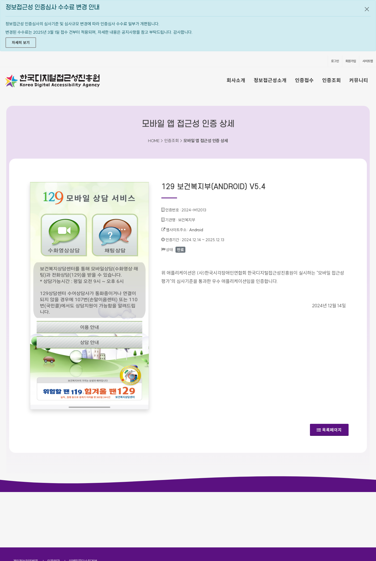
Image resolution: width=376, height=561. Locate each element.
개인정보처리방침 (25, 505)
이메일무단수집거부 (83, 505)
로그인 (335, 61)
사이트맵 (367, 61)
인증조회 (331, 80)
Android (196, 229)
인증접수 (304, 80)
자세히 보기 (21, 42)
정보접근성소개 (270, 80)
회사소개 (236, 80)
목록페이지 (329, 429)
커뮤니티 (358, 80)
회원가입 (350, 61)
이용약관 (53, 505)
